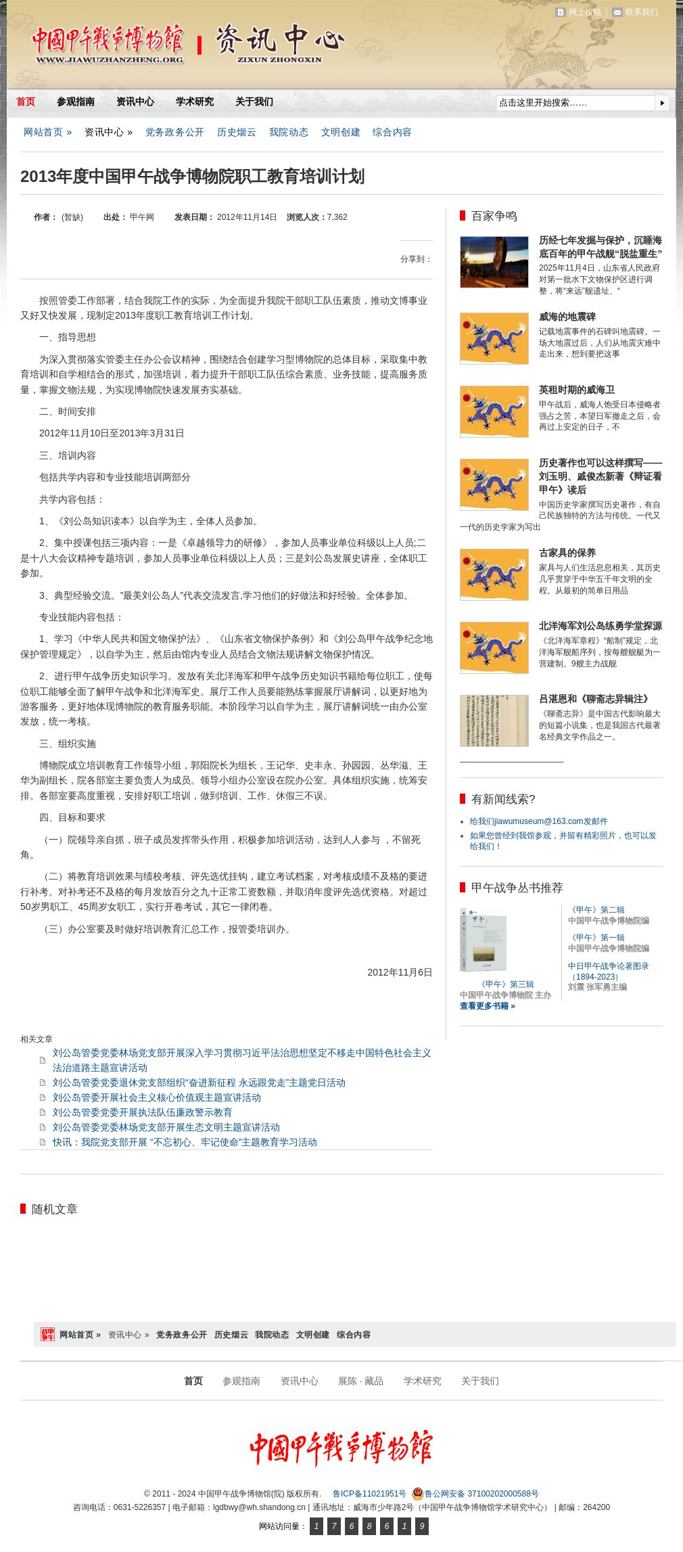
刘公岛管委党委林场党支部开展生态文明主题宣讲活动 (166, 1127)
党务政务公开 (175, 132)
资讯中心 (135, 101)
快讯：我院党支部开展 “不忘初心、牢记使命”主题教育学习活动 (185, 1142)
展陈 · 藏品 (361, 1380)
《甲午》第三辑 (505, 984)
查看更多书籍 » (487, 1006)
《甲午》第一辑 (596, 937)
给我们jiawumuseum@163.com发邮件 (539, 821)
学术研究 (195, 101)
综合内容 (393, 132)
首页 (25, 101)
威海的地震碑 (567, 316)
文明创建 (341, 132)
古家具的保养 (567, 552)
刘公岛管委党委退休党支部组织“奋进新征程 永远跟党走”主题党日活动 (199, 1082)
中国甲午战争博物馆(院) (165, 47)
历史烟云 (237, 132)
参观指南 (76, 101)
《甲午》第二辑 (596, 910)
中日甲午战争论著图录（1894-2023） (608, 971)
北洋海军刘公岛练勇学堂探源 (600, 625)
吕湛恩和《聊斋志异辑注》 (596, 698)
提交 (662, 103)
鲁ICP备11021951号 (369, 1494)
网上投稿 (585, 12)
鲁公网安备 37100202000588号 (475, 1494)
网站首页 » (48, 132)
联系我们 (642, 12)
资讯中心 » (109, 132)
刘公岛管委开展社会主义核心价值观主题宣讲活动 (157, 1097)
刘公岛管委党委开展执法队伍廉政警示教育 (143, 1112)
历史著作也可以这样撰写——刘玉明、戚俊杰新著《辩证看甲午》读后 (601, 476)
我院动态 (289, 132)
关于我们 (254, 101)
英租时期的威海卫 (577, 389)
